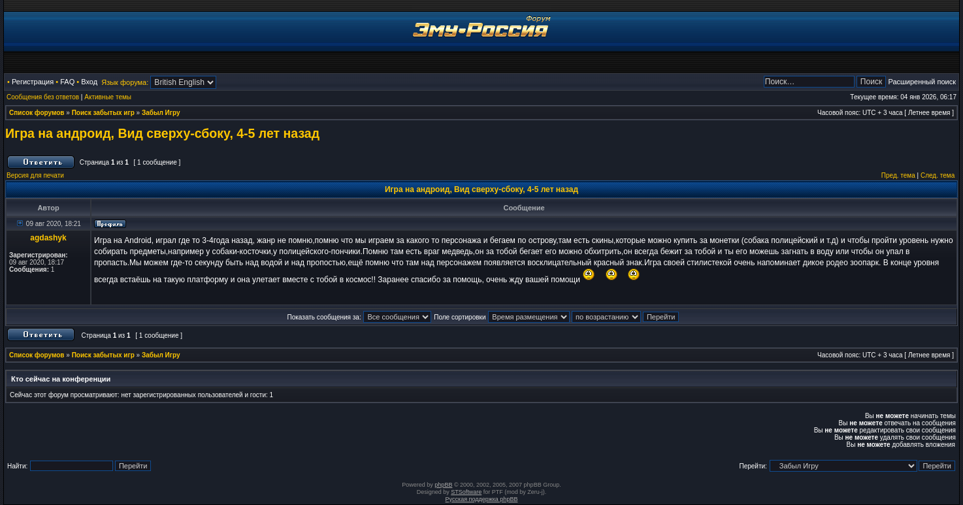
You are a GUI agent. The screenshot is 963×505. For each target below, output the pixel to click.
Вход (89, 82)
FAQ (67, 82)
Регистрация (33, 82)
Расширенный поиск (922, 82)
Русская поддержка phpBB (482, 499)
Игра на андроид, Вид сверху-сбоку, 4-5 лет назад (162, 133)
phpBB (443, 484)
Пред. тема (898, 175)
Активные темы (107, 97)
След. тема (938, 175)
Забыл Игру (161, 112)
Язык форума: (124, 82)
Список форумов (37, 112)
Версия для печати (35, 175)
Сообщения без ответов (43, 97)
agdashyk (48, 237)
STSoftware (466, 492)
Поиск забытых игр (103, 112)
